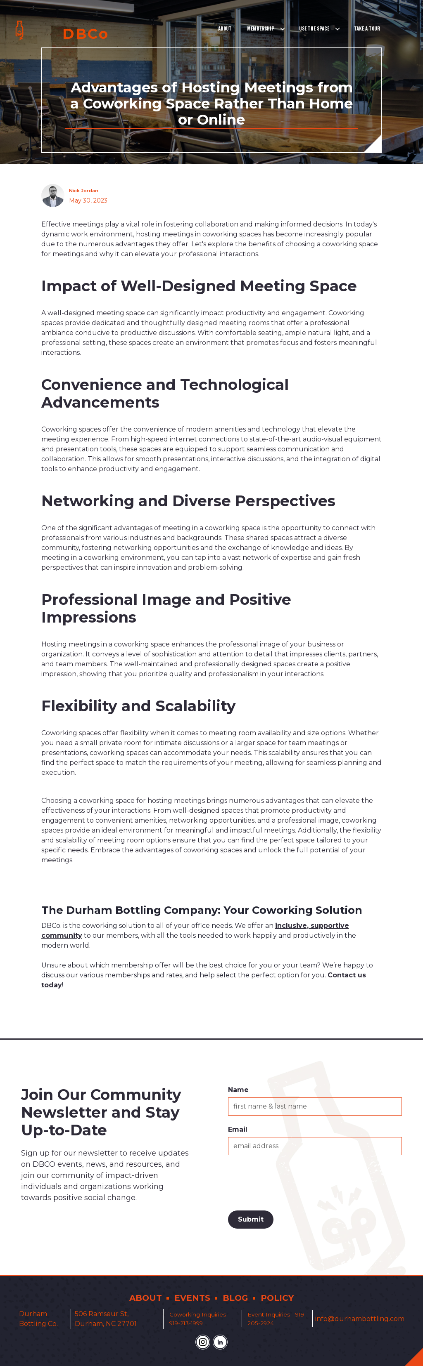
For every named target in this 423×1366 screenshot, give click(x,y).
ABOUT (145, 1298)
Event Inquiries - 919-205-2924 (276, 1318)
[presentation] (291, 1181)
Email (237, 1129)
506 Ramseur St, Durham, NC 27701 (106, 1319)
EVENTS (192, 1298)
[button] (266, 28)
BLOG (235, 1298)
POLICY (277, 1298)
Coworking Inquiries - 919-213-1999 (199, 1318)
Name (238, 1090)
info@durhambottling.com (359, 1319)
